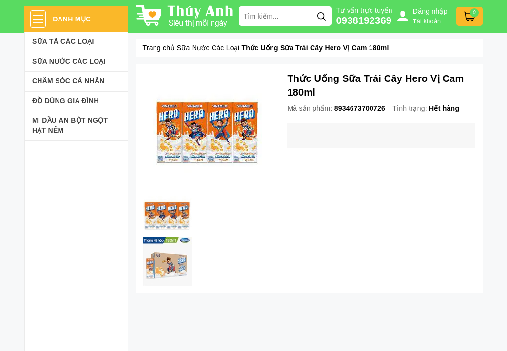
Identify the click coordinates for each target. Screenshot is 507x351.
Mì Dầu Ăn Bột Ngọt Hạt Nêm (70, 125)
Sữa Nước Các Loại (69, 61)
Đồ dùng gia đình (65, 101)
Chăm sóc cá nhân (68, 81)
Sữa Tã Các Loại (63, 41)
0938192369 (364, 20)
